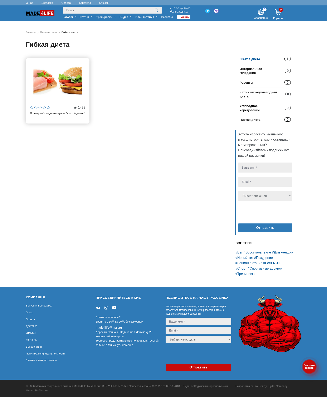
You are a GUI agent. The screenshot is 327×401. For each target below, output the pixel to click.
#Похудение (263, 262)
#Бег (239, 256)
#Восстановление (257, 256)
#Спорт (241, 272)
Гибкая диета (250, 63)
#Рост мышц (272, 267)
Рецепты (246, 86)
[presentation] (263, 217)
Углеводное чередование (250, 112)
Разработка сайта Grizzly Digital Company (261, 390)
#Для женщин (282, 256)
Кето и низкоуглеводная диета (258, 98)
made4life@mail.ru (109, 331)
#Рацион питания (248, 267)
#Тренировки (245, 278)
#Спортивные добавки (265, 272)
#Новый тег (244, 262)
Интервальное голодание (251, 75)
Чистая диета (250, 124)
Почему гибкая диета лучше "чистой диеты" (57, 117)
